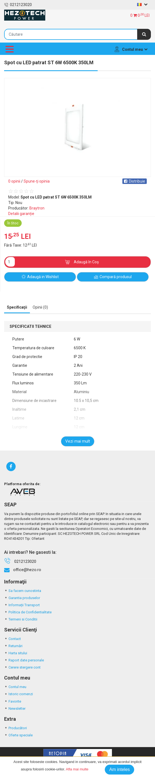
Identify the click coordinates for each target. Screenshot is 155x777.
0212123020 (18, 4)
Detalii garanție (21, 213)
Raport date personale (24, 660)
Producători (15, 728)
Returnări (13, 646)
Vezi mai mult (77, 441)
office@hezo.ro (27, 569)
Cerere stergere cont (22, 667)
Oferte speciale (18, 735)
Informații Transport (22, 605)
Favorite (12, 701)
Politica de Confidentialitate (28, 612)
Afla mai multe (77, 769)
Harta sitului (15, 653)
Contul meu (15, 687)
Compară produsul (113, 277)
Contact (12, 639)
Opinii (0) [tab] (40, 307)
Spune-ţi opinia (37, 181)
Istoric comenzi (18, 694)
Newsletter (15, 708)
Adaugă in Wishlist (40, 277)
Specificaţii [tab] (17, 307)
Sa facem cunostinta (22, 591)
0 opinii (14, 181)
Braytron (36, 208)
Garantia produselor (22, 598)
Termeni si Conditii (20, 619)
